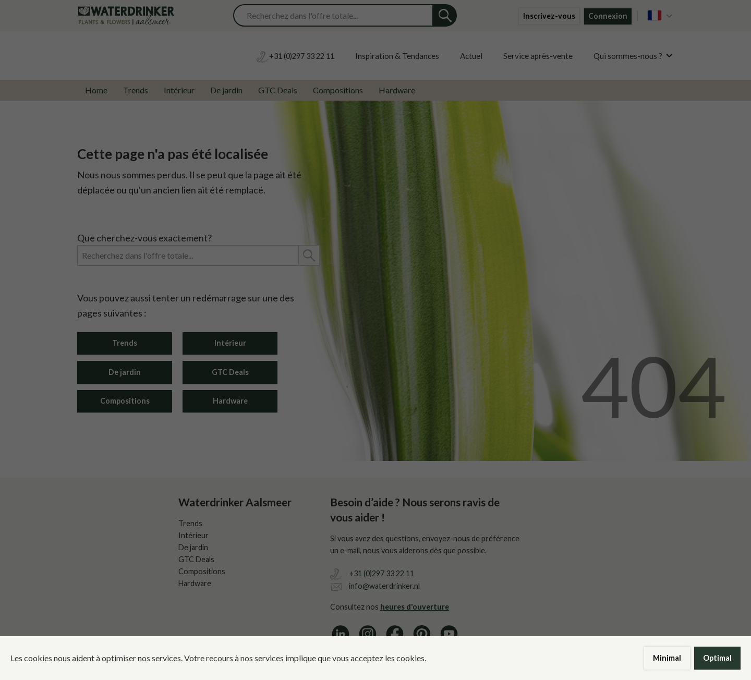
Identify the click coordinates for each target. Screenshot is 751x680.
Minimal (667, 657)
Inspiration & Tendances (397, 55)
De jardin (226, 90)
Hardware (397, 90)
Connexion (607, 15)
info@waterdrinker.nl (384, 585)
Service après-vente (538, 55)
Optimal (717, 657)
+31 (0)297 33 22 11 (381, 573)
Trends (135, 90)
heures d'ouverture (414, 606)
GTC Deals (277, 90)
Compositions (338, 90)
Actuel (471, 55)
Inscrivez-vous (549, 15)
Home (96, 90)
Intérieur (179, 90)
